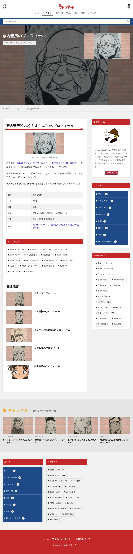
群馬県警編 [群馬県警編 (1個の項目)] (49, 266)
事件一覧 (59, 13)
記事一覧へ (110, 172)
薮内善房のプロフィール (34, 109)
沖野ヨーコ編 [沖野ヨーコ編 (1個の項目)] (68, 260)
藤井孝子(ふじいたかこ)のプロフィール (83, 441)
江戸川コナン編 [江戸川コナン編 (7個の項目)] (50, 260)
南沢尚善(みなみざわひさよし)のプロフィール (115, 441)
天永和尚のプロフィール (47, 348)
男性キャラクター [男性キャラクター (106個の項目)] (30, 266)
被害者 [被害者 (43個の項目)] (63, 266)
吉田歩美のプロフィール (47, 366)
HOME (7, 109)
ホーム (36, 13)
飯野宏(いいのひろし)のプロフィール (50, 441)
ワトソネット (74, 545)
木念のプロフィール (44, 293)
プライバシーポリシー (62, 539)
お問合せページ (83, 539)
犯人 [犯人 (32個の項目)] (13, 266)
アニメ (69, 13)
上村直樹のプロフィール (47, 311)
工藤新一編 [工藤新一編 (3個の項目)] (62, 255)
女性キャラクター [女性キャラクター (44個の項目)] (38, 249)
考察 (83, 13)
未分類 (103, 228)
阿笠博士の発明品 (107, 241)
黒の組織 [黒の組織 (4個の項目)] (29, 271)
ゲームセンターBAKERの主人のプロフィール (17, 441)
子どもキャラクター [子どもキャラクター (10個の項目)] (59, 249)
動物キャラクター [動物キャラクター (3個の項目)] (17, 249)
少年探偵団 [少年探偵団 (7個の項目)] (15, 255)
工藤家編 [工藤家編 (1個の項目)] (47, 255)
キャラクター (47, 13)
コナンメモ (92, 13)
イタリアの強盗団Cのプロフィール (52, 329)
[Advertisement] (66, 87)
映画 (76, 13)
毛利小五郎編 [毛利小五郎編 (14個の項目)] (31, 260)
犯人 (32, 43)
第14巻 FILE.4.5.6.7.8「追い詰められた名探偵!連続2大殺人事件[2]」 (48, 163)
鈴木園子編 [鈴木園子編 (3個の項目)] (15, 271)
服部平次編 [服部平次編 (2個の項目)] (15, 260)
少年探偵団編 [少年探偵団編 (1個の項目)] (31, 255)
